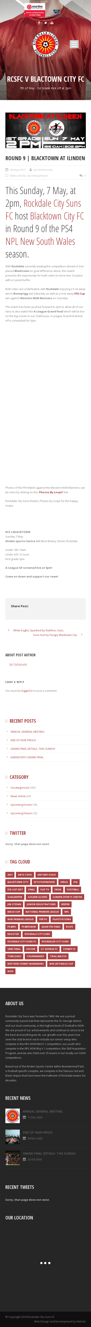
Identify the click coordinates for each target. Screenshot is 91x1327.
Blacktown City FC (57, 215)
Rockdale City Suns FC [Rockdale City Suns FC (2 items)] (21, 941)
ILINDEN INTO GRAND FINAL (27, 757)
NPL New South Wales (40, 241)
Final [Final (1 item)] (31, 889)
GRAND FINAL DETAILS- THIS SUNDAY (33, 749)
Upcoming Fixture (37, 175)
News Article (17, 175)
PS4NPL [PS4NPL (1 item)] (11, 926)
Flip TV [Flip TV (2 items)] (44, 889)
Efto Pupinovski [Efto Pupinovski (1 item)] (44, 881)
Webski (81, 1321)
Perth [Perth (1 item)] (43, 919)
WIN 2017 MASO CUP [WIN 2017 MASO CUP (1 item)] (61, 963)
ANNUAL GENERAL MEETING (27, 732)
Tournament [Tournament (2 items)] (35, 956)
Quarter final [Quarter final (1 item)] (50, 926)
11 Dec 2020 (35, 1117)
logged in (27, 691)
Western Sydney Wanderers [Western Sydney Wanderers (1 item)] (25, 963)
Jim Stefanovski (43, 170)
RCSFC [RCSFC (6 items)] (69, 926)
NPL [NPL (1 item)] (66, 911)
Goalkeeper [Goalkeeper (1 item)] (14, 896)
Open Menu (74, 44)
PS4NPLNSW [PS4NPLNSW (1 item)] (29, 926)
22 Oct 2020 (35, 1159)
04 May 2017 (17, 170)
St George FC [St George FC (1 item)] (49, 948)
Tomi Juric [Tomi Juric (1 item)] (14, 956)
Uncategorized (20, 787)
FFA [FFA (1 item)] (75, 881)
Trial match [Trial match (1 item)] (58, 956)
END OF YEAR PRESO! (23, 740)
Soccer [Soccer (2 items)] (30, 948)
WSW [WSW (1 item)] (10, 971)
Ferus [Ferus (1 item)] (64, 881)
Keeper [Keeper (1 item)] (65, 904)
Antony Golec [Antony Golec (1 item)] (47, 874)
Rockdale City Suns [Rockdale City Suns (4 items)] (37, 933)
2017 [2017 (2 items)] (9, 874)
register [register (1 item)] (13, 933)
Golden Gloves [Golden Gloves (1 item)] (37, 896)
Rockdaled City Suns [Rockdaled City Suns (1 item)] (55, 941)
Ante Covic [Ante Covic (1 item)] (25, 874)
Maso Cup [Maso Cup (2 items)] (13, 911)
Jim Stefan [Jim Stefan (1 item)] (14, 904)
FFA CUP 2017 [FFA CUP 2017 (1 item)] (14, 889)
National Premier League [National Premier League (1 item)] (42, 911)
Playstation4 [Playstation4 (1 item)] (62, 919)
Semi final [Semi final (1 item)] (14, 948)
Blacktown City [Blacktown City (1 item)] (17, 881)
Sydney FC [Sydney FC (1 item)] (69, 948)
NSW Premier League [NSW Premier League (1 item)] (20, 919)
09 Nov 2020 (35, 1138)
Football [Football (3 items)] (73, 889)
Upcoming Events (21, 805)
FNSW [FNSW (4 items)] (57, 889)
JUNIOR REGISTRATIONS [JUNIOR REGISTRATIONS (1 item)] (41, 904)
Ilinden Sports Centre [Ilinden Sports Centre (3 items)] (67, 896)
